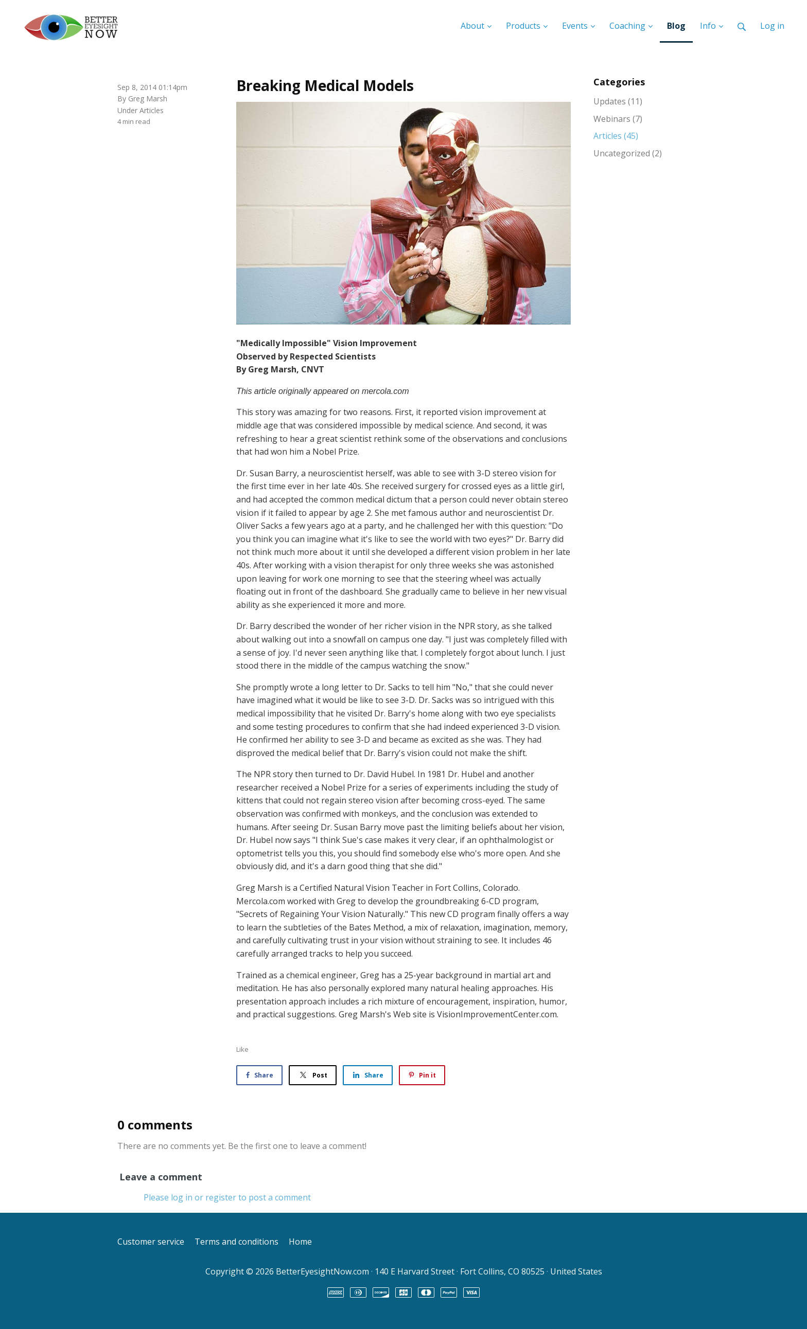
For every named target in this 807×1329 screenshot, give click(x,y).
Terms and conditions (236, 1241)
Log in (772, 25)
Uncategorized (627, 153)
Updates (617, 101)
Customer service (150, 1241)
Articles (151, 110)
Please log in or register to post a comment (227, 1197)
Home (300, 1241)
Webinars (617, 118)
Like (242, 1049)
